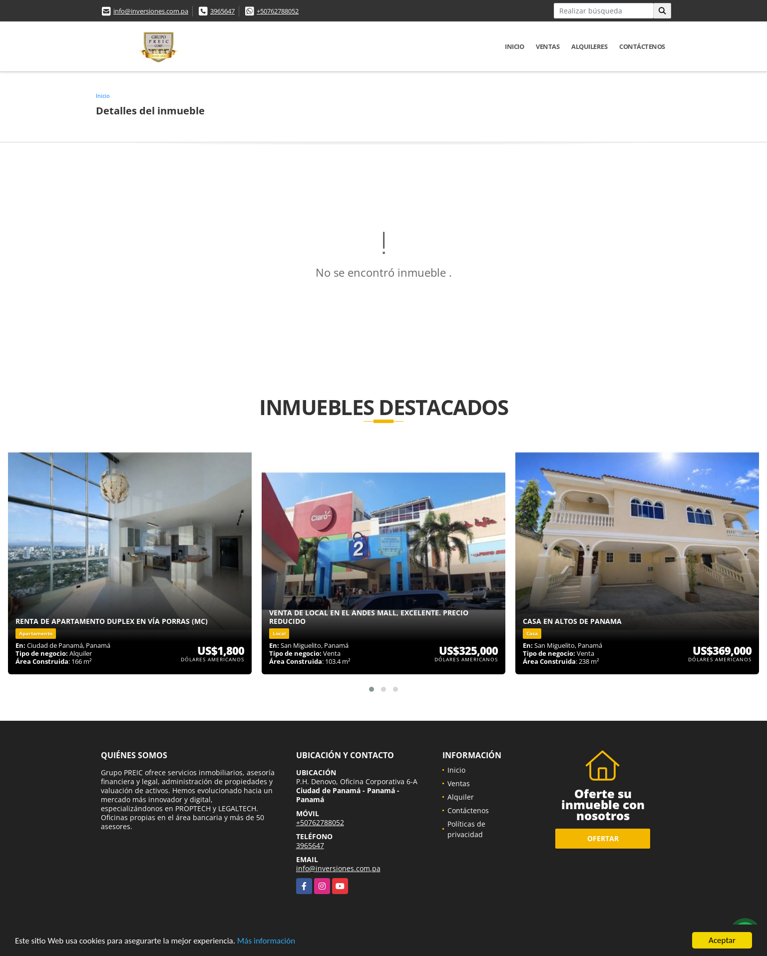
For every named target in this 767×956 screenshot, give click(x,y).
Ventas (547, 46)
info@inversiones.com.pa (150, 10)
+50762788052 (278, 10)
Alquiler (460, 797)
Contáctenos (642, 46)
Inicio (514, 46)
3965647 (222, 10)
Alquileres (589, 46)
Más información (266, 941)
